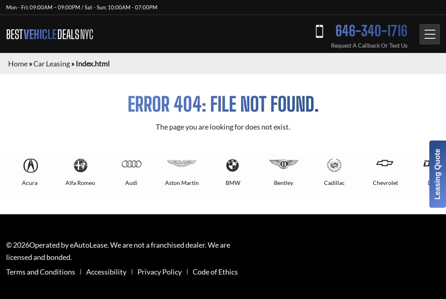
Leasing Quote (437, 174)
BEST (49, 34)
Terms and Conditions (40, 272)
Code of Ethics (215, 272)
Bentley (283, 182)
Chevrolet (385, 182)
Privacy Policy (159, 272)
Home (18, 63)
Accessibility (106, 272)
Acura (29, 182)
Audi (131, 182)
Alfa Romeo (80, 182)
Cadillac (334, 182)
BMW (233, 182)
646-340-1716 (371, 30)
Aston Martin (182, 182)
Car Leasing (51, 63)
